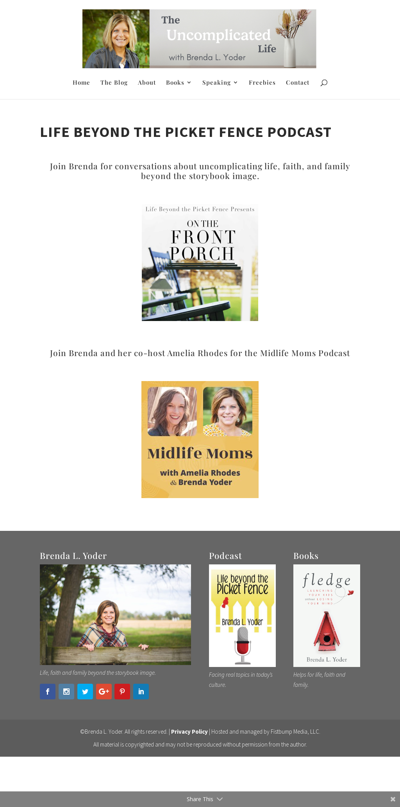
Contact (297, 83)
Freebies (262, 83)
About (147, 83)
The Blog (114, 83)
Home (81, 83)
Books (175, 83)
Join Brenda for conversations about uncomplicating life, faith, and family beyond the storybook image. (200, 170)
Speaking (216, 83)
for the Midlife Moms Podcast (289, 352)
